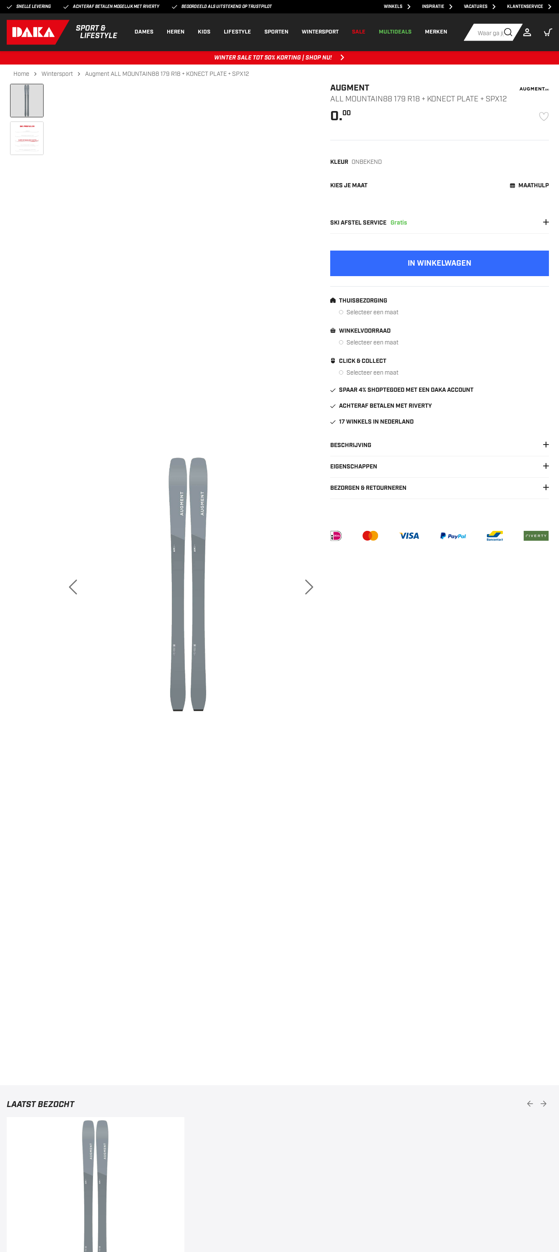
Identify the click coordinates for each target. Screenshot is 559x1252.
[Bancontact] (495, 536)
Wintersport (57, 74)
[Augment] (534, 89)
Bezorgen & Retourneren (439, 488)
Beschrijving (439, 445)
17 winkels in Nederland (372, 422)
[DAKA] (62, 32)
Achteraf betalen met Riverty (381, 406)
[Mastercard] (370, 536)
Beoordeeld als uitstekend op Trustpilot (222, 7)
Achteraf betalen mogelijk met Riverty (111, 7)
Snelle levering (29, 7)
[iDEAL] (336, 536)
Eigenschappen (439, 467)
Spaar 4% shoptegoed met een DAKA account (402, 390)
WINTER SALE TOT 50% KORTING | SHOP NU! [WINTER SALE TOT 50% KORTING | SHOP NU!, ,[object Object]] (279, 58)
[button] (548, 32)
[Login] (529, 32)
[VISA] (409, 536)
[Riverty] (536, 536)
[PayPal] (453, 536)
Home (21, 74)
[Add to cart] (439, 263)
